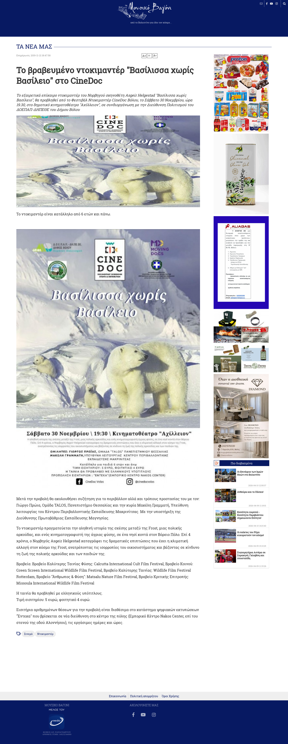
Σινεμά (28, 634)
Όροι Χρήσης (170, 696)
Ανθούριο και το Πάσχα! (250, 491)
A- (149, 55)
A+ (144, 56)
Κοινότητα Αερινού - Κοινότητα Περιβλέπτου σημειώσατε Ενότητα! (250, 515)
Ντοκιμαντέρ (45, 634)
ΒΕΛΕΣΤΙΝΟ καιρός (22, 15)
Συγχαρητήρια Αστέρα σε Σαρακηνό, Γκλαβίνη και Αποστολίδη (251, 555)
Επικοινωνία (117, 696)
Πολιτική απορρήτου (144, 696)
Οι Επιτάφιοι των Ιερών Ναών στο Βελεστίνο (250, 473)
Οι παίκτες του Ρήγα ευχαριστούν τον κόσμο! (250, 534)
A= (155, 55)
